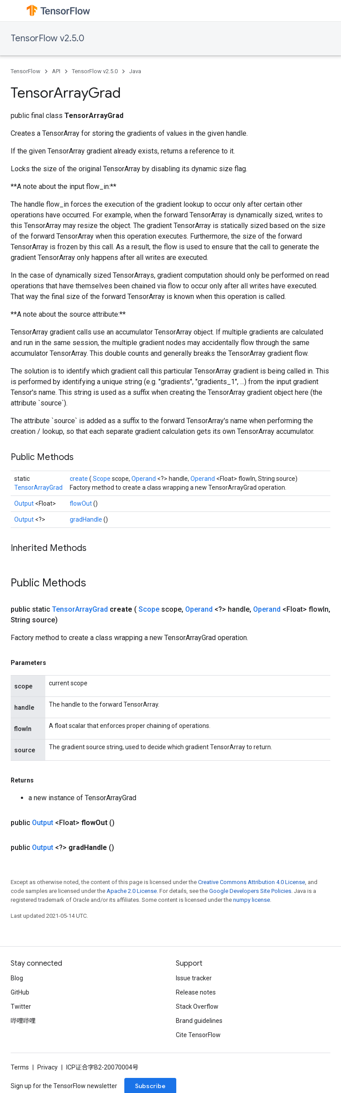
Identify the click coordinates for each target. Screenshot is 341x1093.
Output (24, 503)
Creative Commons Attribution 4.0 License (251, 882)
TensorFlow (25, 71)
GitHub (20, 992)
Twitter (21, 1006)
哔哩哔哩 (23, 1020)
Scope (102, 478)
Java (135, 71)
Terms (20, 1067)
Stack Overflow (197, 1006)
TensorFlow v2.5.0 (47, 38)
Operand (144, 478)
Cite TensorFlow (198, 1034)
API (56, 71)
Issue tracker (194, 978)
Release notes (196, 992)
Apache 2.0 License (132, 891)
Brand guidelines (199, 1020)
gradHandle (86, 519)
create (79, 478)
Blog (17, 978)
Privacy (47, 1067)
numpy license (251, 899)
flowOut (81, 503)
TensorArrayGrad (38, 487)
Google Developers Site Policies (250, 891)
